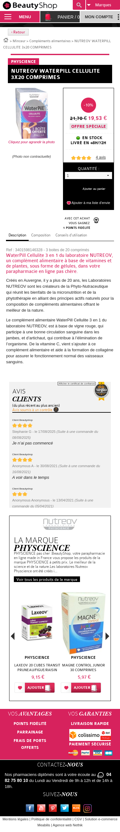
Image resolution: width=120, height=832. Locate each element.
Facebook (31, 809)
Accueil (6, 39)
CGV (78, 819)
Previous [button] (12, 638)
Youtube (42, 809)
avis (101, 157)
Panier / (69, 17)
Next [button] (107, 636)
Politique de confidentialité (51, 819)
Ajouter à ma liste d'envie (90, 203)
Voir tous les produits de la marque (46, 579)
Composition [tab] (40, 235)
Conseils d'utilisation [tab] (71, 235)
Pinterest (54, 809)
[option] (37, 643)
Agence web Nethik (68, 825)
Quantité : (88, 168)
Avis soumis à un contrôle (32, 410)
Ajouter (35, 688)
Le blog (77, 809)
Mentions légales (16, 819)
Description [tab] (17, 235)
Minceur (19, 41)
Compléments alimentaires (50, 41)
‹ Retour (18, 32)
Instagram (88, 809)
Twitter (65, 809)
